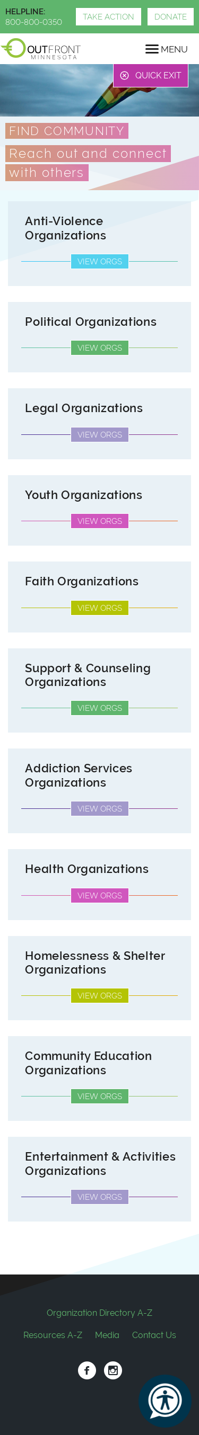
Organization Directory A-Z (99, 1313)
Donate (170, 17)
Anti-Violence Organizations (66, 228)
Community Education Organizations (88, 1062)
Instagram (112, 1370)
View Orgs (99, 261)
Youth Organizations (84, 495)
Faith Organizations (82, 581)
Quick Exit (158, 75)
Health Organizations (87, 869)
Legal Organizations (84, 408)
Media (107, 1335)
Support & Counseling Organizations (88, 675)
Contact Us (154, 1335)
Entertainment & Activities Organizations (100, 1163)
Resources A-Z (52, 1335)
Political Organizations (91, 321)
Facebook (86, 1370)
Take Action (108, 17)
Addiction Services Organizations (79, 775)
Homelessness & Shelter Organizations (95, 962)
